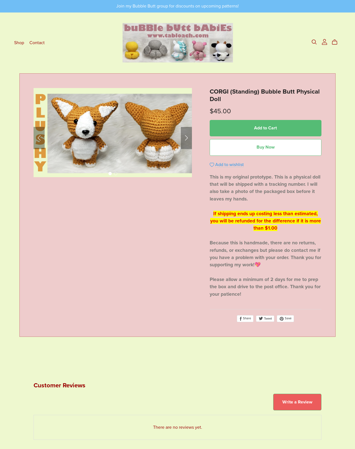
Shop (19, 43)
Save (285, 318)
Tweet (265, 318)
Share (245, 318)
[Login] (324, 41)
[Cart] (337, 42)
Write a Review (297, 402)
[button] (39, 138)
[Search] (314, 42)
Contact (37, 43)
